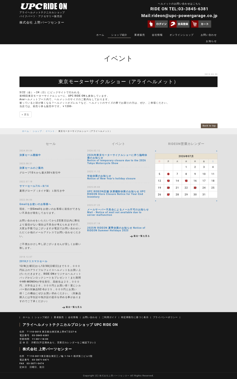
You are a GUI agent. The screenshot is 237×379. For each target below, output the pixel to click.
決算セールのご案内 (31, 168)
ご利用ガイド (109, 317)
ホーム (100, 34)
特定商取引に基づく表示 (135, 317)
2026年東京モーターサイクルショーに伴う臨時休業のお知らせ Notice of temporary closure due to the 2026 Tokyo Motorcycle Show (117, 159)
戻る (25, 114)
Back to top (209, 126)
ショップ (37, 131)
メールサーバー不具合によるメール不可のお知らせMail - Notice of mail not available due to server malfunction (118, 212)
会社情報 (157, 34)
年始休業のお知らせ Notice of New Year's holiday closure (111, 177)
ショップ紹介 (119, 34)
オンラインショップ (182, 34)
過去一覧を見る (74, 307)
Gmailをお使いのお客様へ (35, 204)
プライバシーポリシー (165, 317)
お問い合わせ (209, 34)
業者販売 (139, 34)
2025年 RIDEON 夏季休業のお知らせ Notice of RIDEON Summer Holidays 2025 (116, 229)
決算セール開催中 (30, 155)
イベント (50, 131)
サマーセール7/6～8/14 (34, 186)
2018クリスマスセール (33, 261)
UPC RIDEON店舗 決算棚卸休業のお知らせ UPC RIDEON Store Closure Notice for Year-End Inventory (116, 194)
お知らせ (211, 41)
